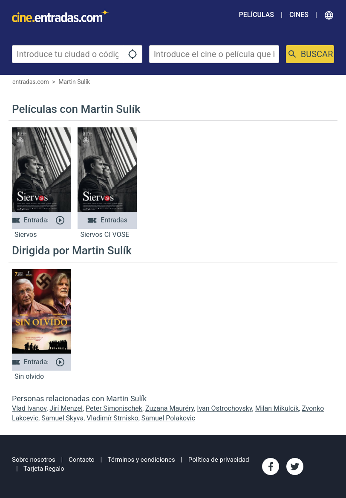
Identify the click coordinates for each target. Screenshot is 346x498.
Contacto (82, 459)
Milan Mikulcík (277, 408)
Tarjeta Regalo (43, 468)
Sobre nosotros (33, 459)
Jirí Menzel (66, 408)
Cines (299, 15)
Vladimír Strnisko (112, 418)
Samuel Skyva (62, 418)
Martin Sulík (74, 81)
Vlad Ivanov (29, 408)
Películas (256, 15)
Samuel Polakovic (168, 418)
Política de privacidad (218, 459)
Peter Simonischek (114, 408)
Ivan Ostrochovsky (224, 408)
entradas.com (30, 81)
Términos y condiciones (141, 459)
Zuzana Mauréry (169, 408)
